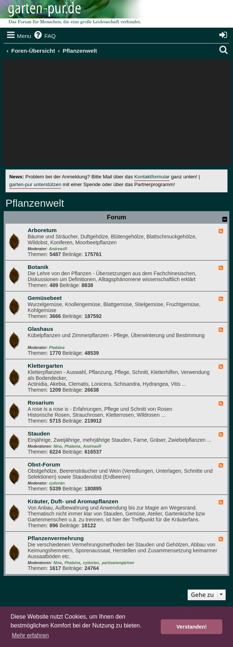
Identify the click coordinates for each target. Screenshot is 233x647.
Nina (57, 446)
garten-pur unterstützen (35, 184)
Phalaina (57, 348)
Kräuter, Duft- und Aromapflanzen (73, 501)
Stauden (39, 433)
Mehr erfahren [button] (30, 635)
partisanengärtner (118, 563)
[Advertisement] (116, 114)
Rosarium (41, 402)
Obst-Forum (44, 464)
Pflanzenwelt (35, 203)
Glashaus (40, 329)
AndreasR (58, 249)
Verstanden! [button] (192, 627)
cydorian (57, 483)
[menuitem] (44, 36)
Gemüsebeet (45, 298)
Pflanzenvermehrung (56, 538)
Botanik (38, 267)
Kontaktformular (152, 176)
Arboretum (42, 230)
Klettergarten (45, 366)
